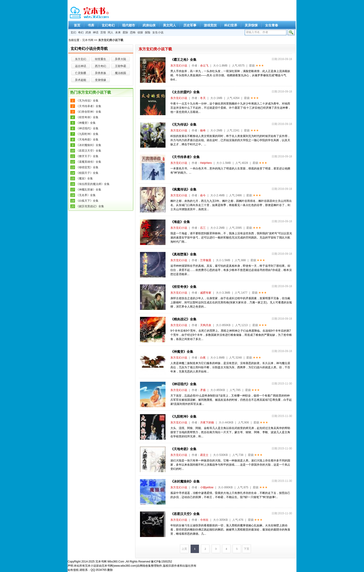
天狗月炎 (205, 325)
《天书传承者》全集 (185, 157)
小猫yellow (206, 487)
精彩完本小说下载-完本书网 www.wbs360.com (89, 13)
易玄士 (204, 455)
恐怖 (133, 32)
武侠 (88, 32)
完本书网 (87, 40)
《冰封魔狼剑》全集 (185, 481)
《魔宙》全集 (84, 178)
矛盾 (203, 390)
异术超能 (80, 80)
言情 (103, 32)
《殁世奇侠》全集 (183, 287)
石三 (203, 227)
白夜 (203, 357)
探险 (147, 32)
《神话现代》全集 (183, 384)
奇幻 (81, 32)
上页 (184, 548)
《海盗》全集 (180, 222)
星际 (125, 32)
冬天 (203, 98)
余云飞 (204, 65)
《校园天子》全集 (87, 173)
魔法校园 (120, 73)
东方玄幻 (80, 59)
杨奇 (203, 130)
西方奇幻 (100, 66)
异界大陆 (120, 59)
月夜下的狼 (207, 422)
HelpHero (206, 163)
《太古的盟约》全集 (185, 92)
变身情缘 (100, 80)
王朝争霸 (120, 66)
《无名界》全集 (86, 195)
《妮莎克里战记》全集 (90, 206)
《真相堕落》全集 (183, 254)
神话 (95, 32)
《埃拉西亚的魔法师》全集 (93, 184)
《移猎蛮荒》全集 (87, 167)
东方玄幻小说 (178, 65)
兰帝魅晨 (205, 260)
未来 (118, 32)
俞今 (203, 195)
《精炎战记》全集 (183, 319)
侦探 (140, 32)
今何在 (204, 519)
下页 (246, 548)
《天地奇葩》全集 (183, 449)
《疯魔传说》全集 (183, 189)
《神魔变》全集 (181, 351)
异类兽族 (100, 73)
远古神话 (80, 66)
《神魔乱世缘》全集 (88, 189)
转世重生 (100, 59)
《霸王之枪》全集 (183, 59)
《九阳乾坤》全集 (183, 416)
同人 (110, 32)
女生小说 (157, 32)
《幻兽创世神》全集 (88, 111)
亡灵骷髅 (80, 73)
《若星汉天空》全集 (185, 514)
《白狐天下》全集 (87, 200)
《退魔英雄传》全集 (88, 161)
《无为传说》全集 (183, 124)
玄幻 (73, 32)
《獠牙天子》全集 (87, 156)
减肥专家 (205, 292)
